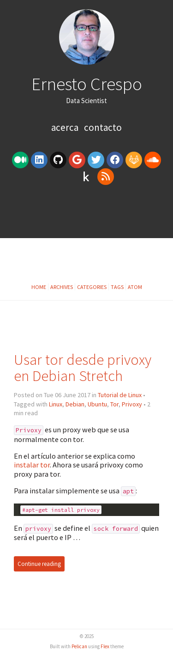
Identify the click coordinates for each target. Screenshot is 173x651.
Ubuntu (97, 404)
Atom (135, 286)
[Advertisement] (86, 215)
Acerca (65, 127)
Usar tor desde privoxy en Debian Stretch (82, 368)
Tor (114, 404)
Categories (92, 286)
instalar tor (32, 464)
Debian (75, 404)
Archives (61, 286)
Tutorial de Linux (120, 395)
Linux (55, 404)
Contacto (103, 127)
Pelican (79, 646)
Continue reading (39, 564)
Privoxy (132, 404)
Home (38, 286)
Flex (105, 646)
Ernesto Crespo (86, 83)
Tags (117, 286)
